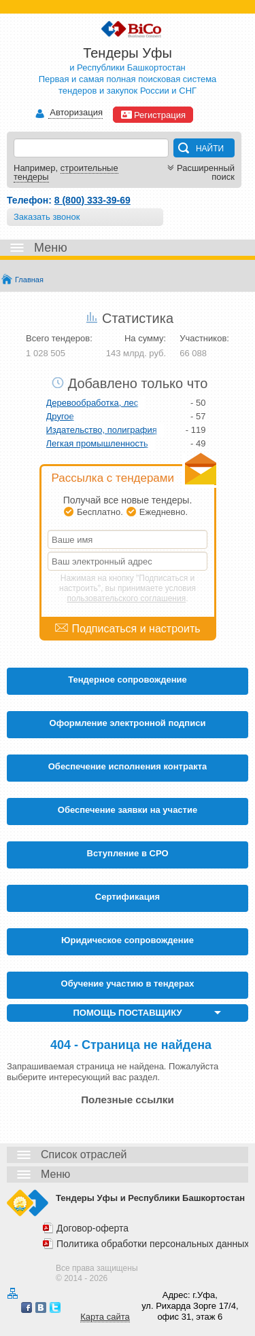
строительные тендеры (66, 172)
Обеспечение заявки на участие (127, 810)
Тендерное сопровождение (127, 679)
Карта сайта (104, 1317)
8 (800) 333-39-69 (92, 200)
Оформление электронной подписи (128, 723)
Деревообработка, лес (92, 403)
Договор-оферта (92, 1228)
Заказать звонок (47, 217)
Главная (29, 279)
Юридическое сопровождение (127, 940)
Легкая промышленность (97, 443)
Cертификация (127, 897)
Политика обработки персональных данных (152, 1243)
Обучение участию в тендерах (127, 983)
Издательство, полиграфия (101, 430)
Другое (60, 416)
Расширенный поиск (200, 172)
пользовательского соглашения (126, 598)
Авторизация (75, 113)
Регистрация (153, 115)
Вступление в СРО (128, 853)
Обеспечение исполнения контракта (127, 766)
